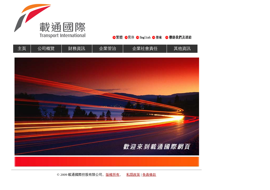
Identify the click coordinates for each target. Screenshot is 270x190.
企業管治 (107, 48)
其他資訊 (182, 48)
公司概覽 (46, 48)
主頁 (22, 48)
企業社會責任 (145, 48)
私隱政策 (133, 175)
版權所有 (112, 175)
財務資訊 (76, 48)
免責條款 (149, 175)
